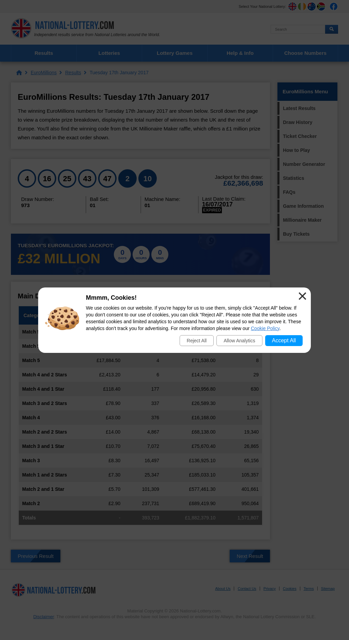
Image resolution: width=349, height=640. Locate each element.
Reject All (197, 340)
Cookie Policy (265, 328)
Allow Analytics (239, 340)
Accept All (284, 340)
